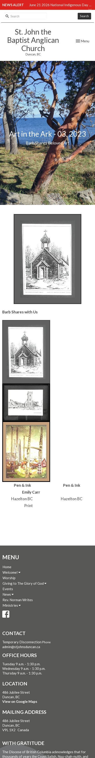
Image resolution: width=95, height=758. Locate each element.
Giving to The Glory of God (24, 583)
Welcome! (12, 572)
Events (8, 589)
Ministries (12, 605)
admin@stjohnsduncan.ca (21, 647)
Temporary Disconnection (21, 642)
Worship (9, 578)
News (8, 594)
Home (7, 567)
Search (84, 16)
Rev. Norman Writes (18, 600)
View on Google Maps (19, 701)
